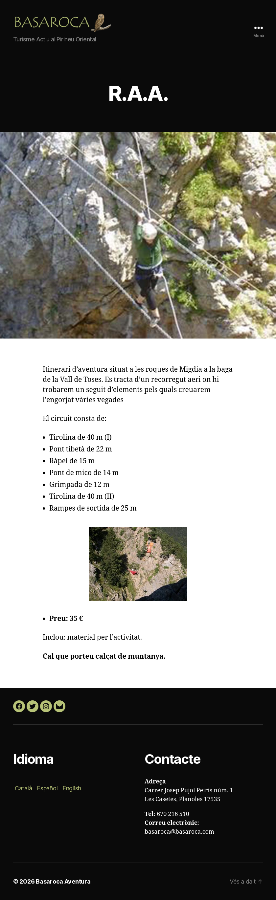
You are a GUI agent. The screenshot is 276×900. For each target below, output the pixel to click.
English (71, 788)
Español (47, 788)
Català (23, 788)
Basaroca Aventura (63, 881)
